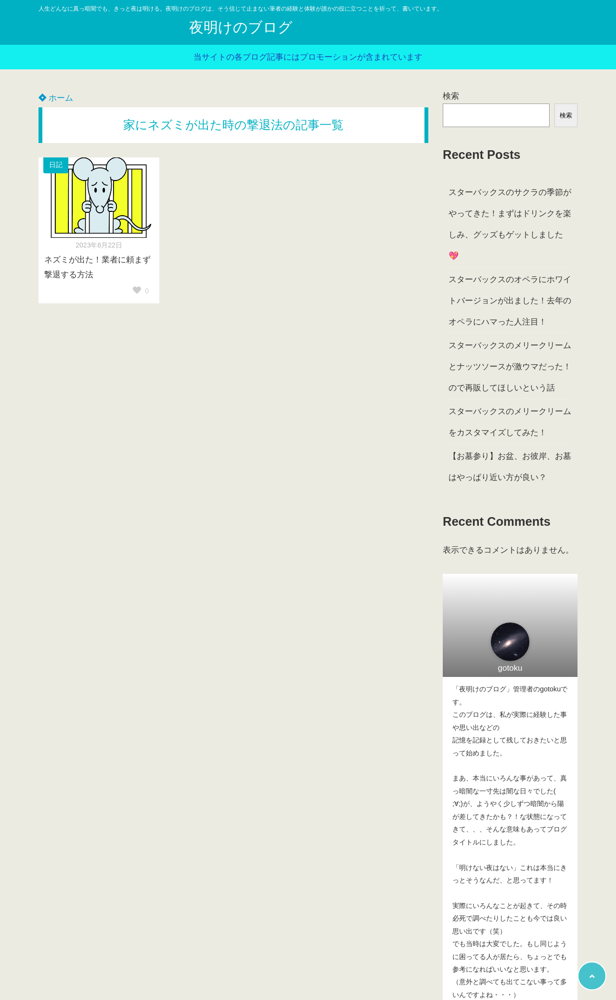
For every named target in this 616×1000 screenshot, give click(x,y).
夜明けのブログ (241, 27)
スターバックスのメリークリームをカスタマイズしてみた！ (510, 422)
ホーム (55, 98)
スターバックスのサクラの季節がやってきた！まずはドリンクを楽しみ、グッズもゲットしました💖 (510, 224)
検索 (451, 96)
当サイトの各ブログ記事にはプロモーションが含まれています (308, 57)
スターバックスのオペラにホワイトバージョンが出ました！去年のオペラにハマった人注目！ (510, 300)
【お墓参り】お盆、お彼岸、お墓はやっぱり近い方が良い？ (510, 467)
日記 (56, 165)
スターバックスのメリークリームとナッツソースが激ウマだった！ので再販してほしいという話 (510, 366)
